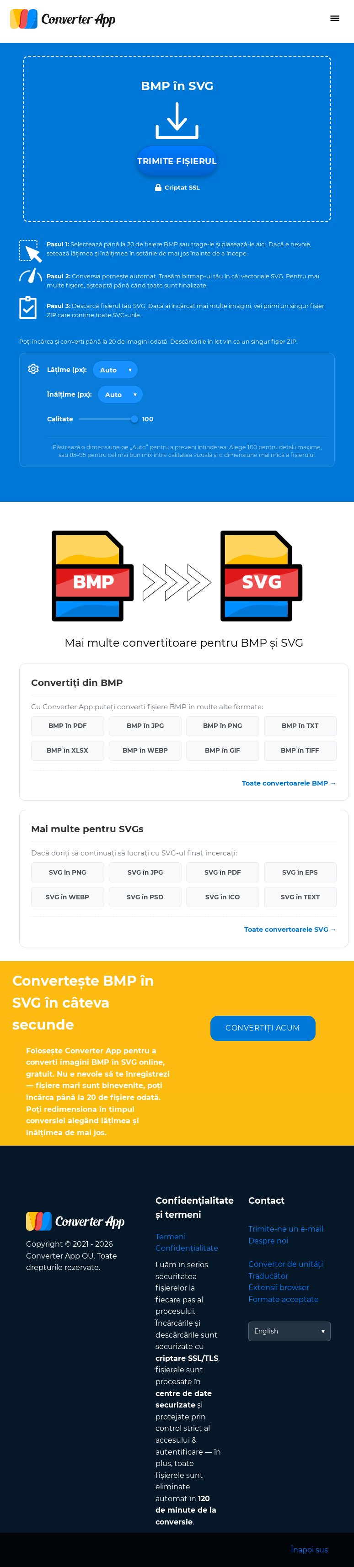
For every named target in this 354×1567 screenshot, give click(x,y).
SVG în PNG (67, 872)
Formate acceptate (283, 1299)
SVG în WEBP (67, 897)
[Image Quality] (108, 419)
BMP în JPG (145, 725)
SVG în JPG (145, 872)
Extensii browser (278, 1287)
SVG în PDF (222, 872)
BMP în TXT (300, 725)
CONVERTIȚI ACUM (262, 1028)
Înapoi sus (309, 1550)
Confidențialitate (187, 1248)
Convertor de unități (285, 1264)
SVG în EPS (300, 872)
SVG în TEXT (300, 897)
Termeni (171, 1236)
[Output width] (115, 370)
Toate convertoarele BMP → (289, 783)
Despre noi (268, 1241)
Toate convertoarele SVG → (290, 929)
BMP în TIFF (300, 750)
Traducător (268, 1276)
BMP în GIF (222, 750)
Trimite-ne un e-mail (285, 1229)
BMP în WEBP (145, 750)
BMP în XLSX (67, 750)
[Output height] (120, 394)
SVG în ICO (222, 897)
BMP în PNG (222, 725)
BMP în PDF (67, 725)
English (266, 1331)
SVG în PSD (145, 897)
